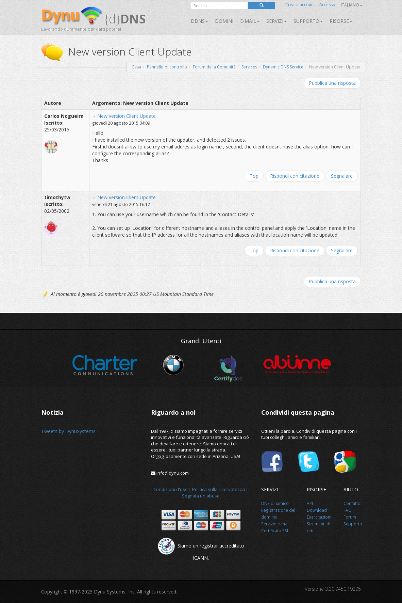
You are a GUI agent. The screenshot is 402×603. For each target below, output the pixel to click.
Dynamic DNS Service (283, 67)
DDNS (199, 21)
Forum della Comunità (214, 67)
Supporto (308, 21)
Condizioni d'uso (170, 489)
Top (254, 176)
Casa (136, 67)
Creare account (300, 4)
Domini (224, 21)
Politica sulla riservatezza (218, 489)
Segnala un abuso (201, 496)
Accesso (327, 4)
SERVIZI (276, 21)
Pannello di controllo (167, 67)
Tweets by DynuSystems (68, 431)
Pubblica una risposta (332, 83)
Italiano (352, 5)
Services (249, 67)
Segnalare (342, 176)
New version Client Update (126, 116)
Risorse (341, 21)
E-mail (249, 21)
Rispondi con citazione (294, 176)
